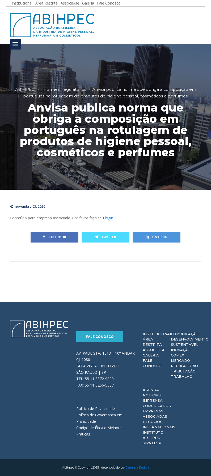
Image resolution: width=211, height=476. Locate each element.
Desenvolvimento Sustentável (190, 342)
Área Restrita (152, 342)
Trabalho (181, 376)
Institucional (157, 334)
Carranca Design (137, 467)
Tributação (183, 371)
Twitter (105, 237)
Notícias (152, 395)
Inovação (181, 350)
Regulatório (184, 366)
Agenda (151, 390)
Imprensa (153, 400)
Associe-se (154, 350)
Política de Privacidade (95, 408)
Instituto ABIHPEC (153, 435)
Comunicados (157, 406)
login (109, 217)
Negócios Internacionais (159, 424)
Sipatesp (152, 443)
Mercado (180, 360)
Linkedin (156, 237)
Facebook (54, 237)
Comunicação (185, 334)
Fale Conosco (100, 337)
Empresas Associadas (155, 413)
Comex (177, 355)
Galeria (151, 355)
